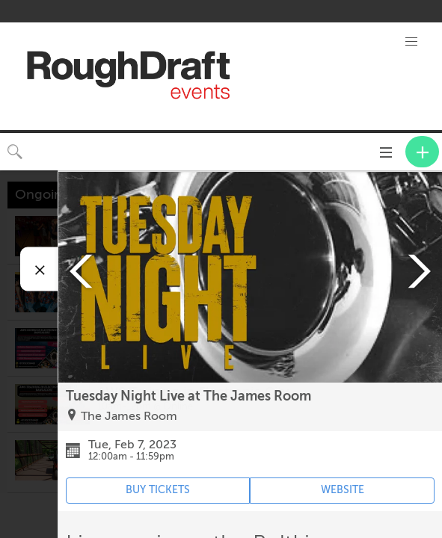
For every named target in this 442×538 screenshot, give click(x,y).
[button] (411, 41)
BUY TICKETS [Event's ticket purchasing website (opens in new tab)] (158, 489)
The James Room (129, 416)
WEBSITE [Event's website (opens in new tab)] (342, 489)
